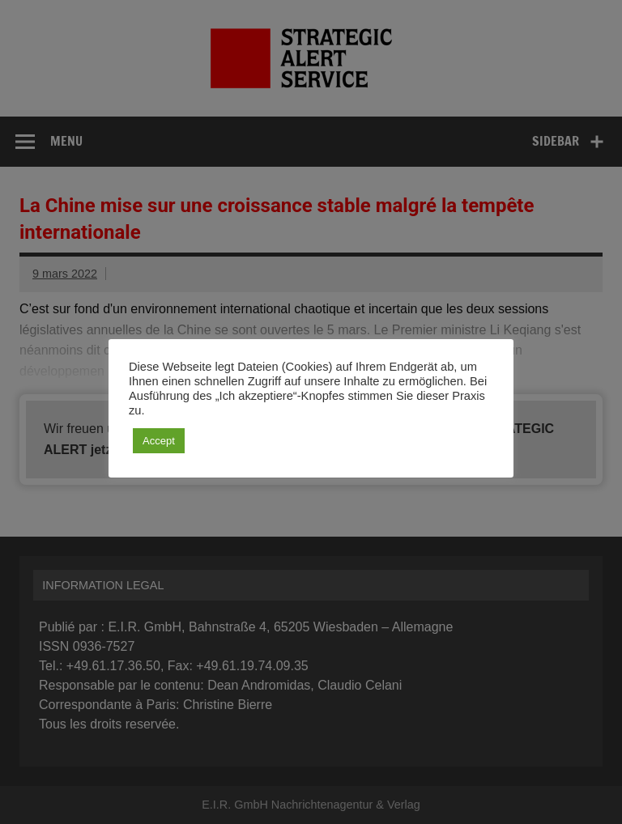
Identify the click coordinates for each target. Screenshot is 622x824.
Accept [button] (159, 441)
